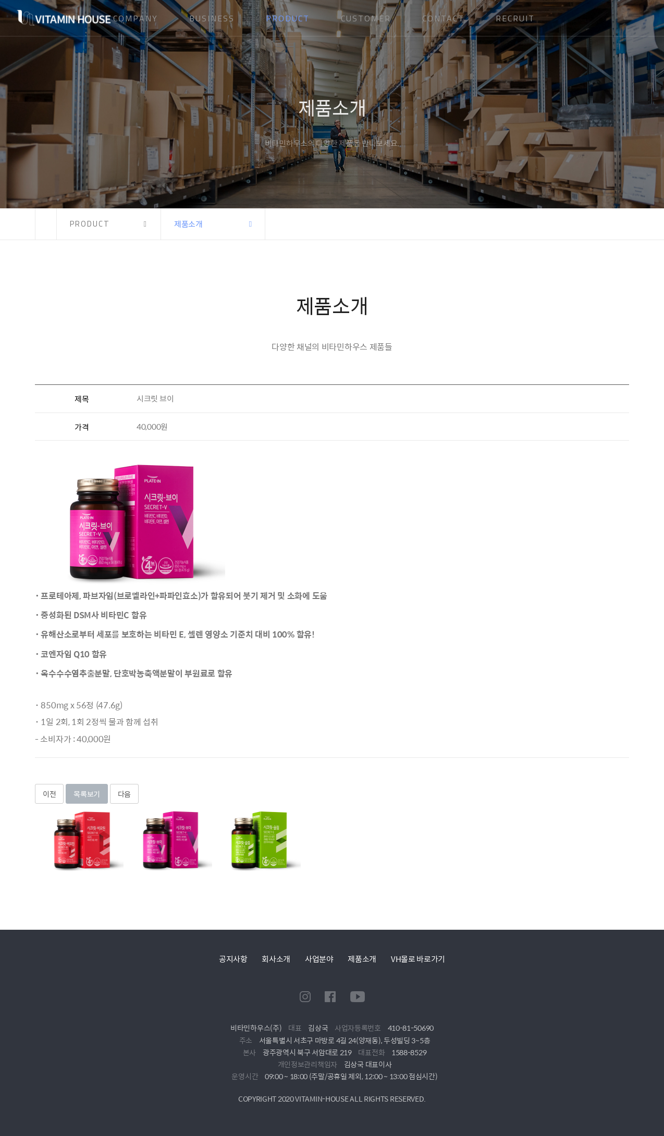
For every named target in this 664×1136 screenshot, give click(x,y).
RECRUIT (515, 18)
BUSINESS (212, 18)
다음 (124, 794)
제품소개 (362, 959)
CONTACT (443, 18)
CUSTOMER (366, 18)
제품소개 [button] (188, 224)
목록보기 (86, 794)
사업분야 (319, 959)
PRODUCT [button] (90, 224)
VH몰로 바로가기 (418, 959)
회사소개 (276, 959)
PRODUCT (288, 18)
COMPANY (135, 18)
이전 (49, 794)
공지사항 (233, 959)
